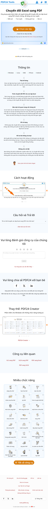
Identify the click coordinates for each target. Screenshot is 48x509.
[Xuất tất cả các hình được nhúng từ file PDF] (37, 407)
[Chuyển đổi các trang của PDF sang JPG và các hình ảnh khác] (24, 407)
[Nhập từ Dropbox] (44, 43)
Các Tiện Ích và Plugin (24, 486)
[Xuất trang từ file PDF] (24, 425)
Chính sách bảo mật (37, 490)
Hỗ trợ (32, 478)
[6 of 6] (28, 336)
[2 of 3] (24, 201)
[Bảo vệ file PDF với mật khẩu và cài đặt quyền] (10, 416)
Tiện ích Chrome (24, 482)
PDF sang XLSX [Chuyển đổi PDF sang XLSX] (24, 365)
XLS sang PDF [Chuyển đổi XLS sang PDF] (11, 360)
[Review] (24, 255)
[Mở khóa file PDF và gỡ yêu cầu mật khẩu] (24, 416)
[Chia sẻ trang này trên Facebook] (16, 286)
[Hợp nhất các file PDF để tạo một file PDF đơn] (10, 389)
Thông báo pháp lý (10, 490)
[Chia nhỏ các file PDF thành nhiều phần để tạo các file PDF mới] (24, 389)
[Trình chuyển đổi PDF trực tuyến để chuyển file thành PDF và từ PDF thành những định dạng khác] (37, 398)
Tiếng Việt (39, 498)
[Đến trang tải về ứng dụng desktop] (37, 2)
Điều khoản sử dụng (23, 490)
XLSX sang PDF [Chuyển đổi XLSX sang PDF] (23, 360)
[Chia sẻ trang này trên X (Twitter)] (24, 286)
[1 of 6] (19, 336)
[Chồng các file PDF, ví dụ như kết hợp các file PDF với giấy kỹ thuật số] (24, 444)
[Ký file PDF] (24, 398)
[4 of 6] (25, 336)
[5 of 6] (27, 336)
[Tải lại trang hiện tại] (24, 4)
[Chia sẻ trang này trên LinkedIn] (31, 286)
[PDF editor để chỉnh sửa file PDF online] (10, 398)
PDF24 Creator (23, 340)
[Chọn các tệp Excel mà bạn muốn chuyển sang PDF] (24, 29)
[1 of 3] (22, 201)
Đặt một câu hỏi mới (24, 227)
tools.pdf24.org (24, 503)
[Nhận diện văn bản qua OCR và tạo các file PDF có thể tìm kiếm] (24, 435)
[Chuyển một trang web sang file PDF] (10, 435)
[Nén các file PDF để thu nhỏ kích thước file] (37, 389)
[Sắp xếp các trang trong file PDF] (37, 425)
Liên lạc (39, 478)
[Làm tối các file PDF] (24, 453)
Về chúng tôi (10, 478)
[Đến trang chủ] (7, 2)
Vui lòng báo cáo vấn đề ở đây (23, 267)
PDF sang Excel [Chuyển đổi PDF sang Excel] (36, 360)
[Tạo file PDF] (37, 453)
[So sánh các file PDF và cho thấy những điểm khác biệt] (37, 444)
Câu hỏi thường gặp (22, 478)
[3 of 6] (23, 336)
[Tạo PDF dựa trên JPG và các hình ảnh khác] (10, 407)
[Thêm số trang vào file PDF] (10, 444)
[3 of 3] (26, 201)
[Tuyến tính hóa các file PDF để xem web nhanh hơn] (10, 453)
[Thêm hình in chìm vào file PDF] (37, 435)
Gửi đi (24, 261)
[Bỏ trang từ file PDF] (10, 425)
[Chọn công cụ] (46, 2)
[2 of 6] (21, 336)
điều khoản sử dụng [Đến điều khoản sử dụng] (31, 36)
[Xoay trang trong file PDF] (37, 416)
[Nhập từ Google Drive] (41, 43)
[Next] (47, 190)
